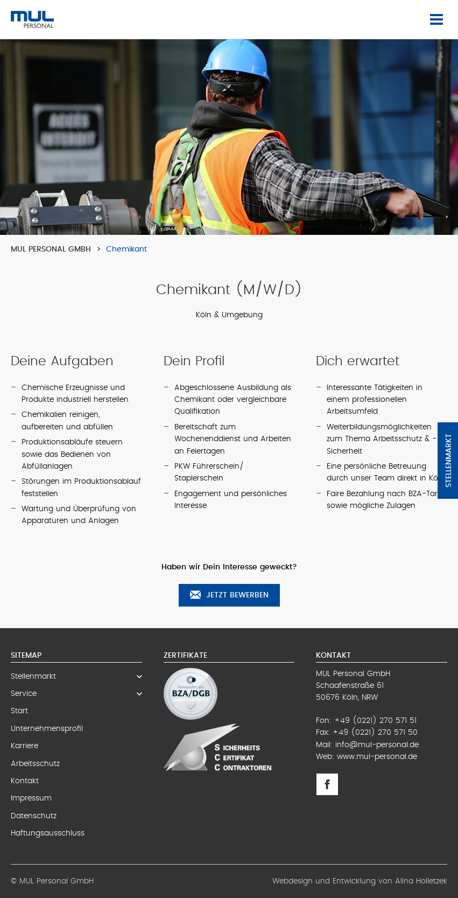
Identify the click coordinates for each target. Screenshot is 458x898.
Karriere (24, 746)
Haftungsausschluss (47, 833)
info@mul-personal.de (377, 745)
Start (19, 711)
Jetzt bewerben (229, 594)
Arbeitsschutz (35, 764)
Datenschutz (34, 816)
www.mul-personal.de (377, 757)
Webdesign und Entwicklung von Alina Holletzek (359, 881)
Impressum (31, 798)
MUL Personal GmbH (51, 249)
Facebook (330, 784)
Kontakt (25, 781)
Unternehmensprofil (47, 729)
